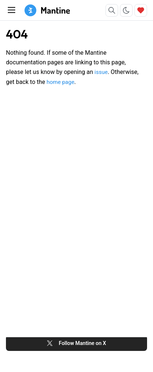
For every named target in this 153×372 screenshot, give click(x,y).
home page (60, 82)
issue (101, 72)
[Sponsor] (140, 10)
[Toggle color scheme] (126, 10)
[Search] (111, 10)
